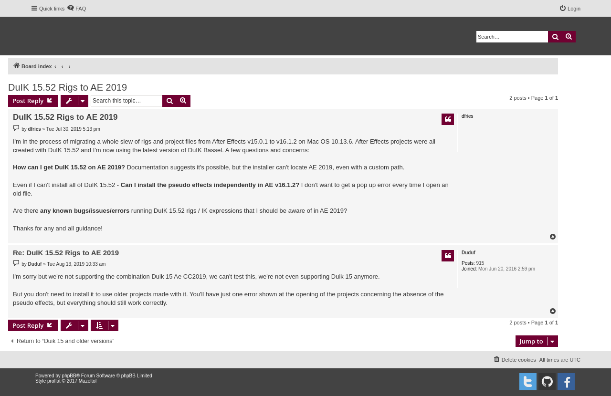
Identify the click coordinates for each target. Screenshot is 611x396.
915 (480, 263)
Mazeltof (88, 381)
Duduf (468, 252)
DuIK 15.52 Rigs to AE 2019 (67, 87)
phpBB (69, 375)
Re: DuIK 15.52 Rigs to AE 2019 (66, 253)
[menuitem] (76, 8)
